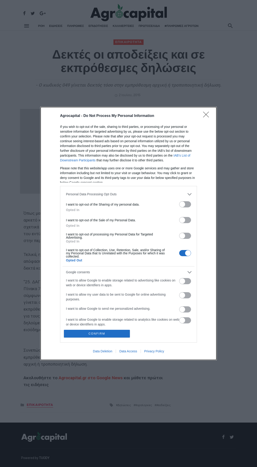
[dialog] (128, 233)
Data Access (128, 351)
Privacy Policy (154, 351)
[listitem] (128, 194)
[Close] (207, 115)
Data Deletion (102, 351)
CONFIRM (97, 333)
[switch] (185, 204)
